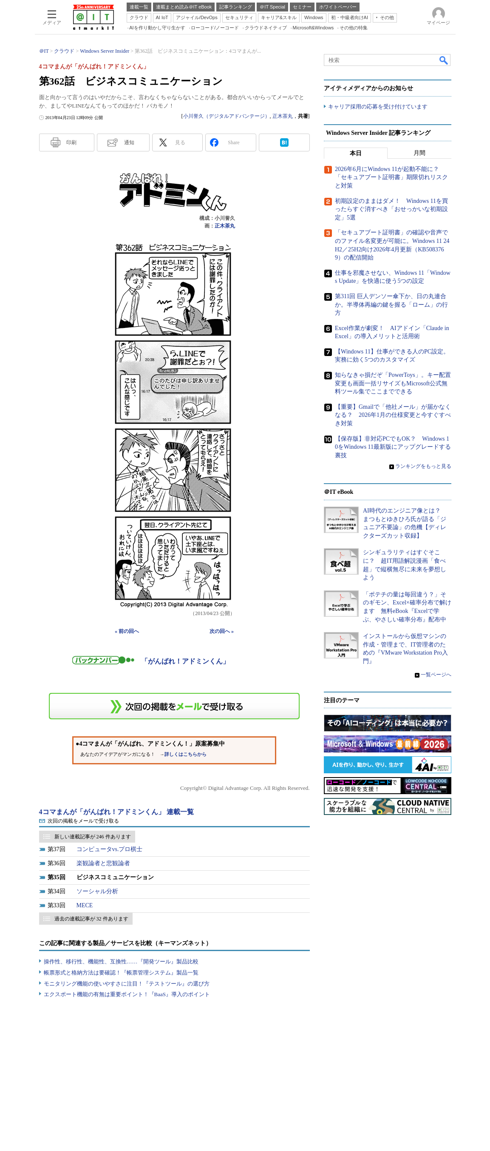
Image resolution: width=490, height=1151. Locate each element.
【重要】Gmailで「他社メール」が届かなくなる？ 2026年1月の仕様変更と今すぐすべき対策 (393, 415)
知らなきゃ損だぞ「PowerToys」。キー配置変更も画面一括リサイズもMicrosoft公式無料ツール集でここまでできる (393, 383)
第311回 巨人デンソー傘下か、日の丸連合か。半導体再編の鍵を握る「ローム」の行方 (391, 304)
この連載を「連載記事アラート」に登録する (174, 706)
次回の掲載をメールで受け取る (83, 821)
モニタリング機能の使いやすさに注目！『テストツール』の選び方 (127, 983)
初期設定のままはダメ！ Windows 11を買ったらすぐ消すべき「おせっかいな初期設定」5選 (391, 209)
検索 (444, 60)
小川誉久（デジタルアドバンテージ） (226, 116)
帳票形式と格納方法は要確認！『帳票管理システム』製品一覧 (121, 972)
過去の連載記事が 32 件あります (91, 919)
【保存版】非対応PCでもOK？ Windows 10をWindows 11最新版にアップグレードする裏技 (393, 447)
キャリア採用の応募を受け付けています (378, 106)
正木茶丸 (282, 116)
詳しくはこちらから (185, 754)
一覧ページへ (436, 674)
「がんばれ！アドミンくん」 (185, 661)
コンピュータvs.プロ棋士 (109, 849)
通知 (129, 142)
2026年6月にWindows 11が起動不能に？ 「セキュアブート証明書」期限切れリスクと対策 (391, 177)
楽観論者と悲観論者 (103, 863)
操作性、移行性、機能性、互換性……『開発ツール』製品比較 (121, 961)
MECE (84, 905)
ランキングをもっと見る (423, 466)
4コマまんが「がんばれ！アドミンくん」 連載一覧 (116, 811)
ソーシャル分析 (97, 891)
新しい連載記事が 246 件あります (92, 837)
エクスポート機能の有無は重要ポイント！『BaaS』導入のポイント (127, 994)
